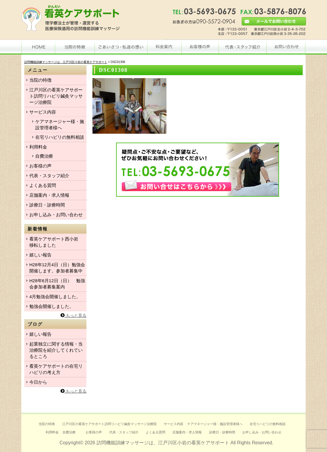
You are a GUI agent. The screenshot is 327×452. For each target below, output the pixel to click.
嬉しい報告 (40, 254)
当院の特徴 (40, 80)
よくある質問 (42, 185)
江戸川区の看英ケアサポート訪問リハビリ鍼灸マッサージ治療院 (56, 96)
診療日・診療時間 (47, 204)
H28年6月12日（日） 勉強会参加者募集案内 (57, 283)
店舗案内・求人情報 (49, 195)
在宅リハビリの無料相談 (59, 137)
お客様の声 (40, 165)
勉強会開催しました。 (51, 306)
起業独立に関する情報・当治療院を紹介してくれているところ (56, 350)
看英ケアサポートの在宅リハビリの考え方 (56, 369)
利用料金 (38, 146)
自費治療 (44, 156)
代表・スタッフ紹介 (49, 175)
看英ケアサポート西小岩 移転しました (56, 242)
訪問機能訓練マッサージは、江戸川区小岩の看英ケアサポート (163, 442)
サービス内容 (42, 111)
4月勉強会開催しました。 (55, 296)
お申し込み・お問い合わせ (56, 214)
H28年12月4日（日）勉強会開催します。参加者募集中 (57, 267)
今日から (38, 382)
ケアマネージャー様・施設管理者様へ (59, 124)
